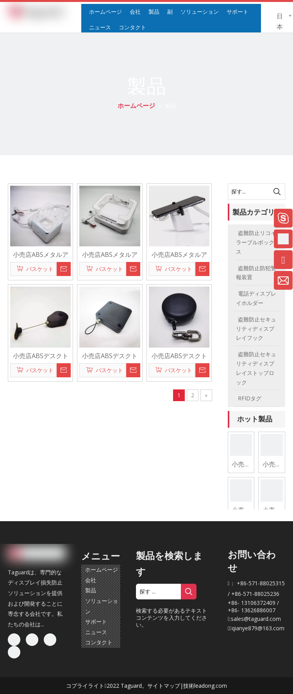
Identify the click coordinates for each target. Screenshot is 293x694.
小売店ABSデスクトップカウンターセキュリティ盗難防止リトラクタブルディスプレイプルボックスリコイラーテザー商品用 (41, 355)
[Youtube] (14, 652)
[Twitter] (50, 639)
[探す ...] (158, 591)
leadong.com (210, 685)
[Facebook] (14, 639)
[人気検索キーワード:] (277, 191)
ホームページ (101, 569)
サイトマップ (163, 685)
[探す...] (249, 191)
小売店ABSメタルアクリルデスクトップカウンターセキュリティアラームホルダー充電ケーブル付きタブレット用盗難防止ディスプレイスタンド (110, 254)
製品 (90, 590)
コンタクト (99, 642)
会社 (90, 580)
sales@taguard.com (256, 618)
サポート (96, 621)
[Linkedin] (32, 639)
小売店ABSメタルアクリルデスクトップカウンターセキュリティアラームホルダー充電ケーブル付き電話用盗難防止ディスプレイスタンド (41, 254)
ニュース (96, 632)
